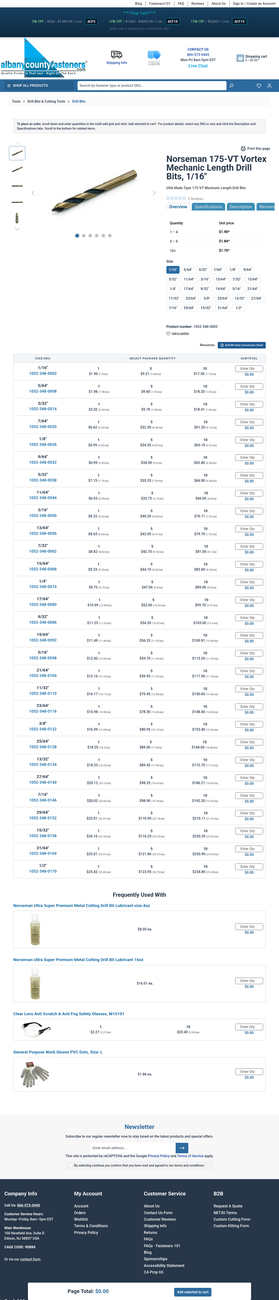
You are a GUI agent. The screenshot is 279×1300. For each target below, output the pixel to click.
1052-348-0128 (42, 747)
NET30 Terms (225, 1213)
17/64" (189, 289)
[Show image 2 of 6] (83, 235)
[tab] (241, 207)
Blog (138, 4)
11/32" (174, 298)
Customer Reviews (160, 1219)
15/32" (206, 308)
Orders (80, 1213)
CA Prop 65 (153, 1272)
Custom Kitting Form (231, 1226)
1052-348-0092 (42, 640)
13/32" (239, 298)
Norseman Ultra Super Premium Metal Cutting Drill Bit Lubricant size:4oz (81, 905)
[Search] (231, 85)
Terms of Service (190, 1156)
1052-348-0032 (42, 462)
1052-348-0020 (42, 426)
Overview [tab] (178, 206)
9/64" (247, 270)
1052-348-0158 (42, 835)
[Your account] (269, 85)
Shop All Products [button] (27, 85)
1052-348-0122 (42, 729)
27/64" (256, 298)
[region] (83, 193)
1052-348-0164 (42, 853)
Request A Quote (228, 1206)
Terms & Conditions (91, 1226)
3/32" (203, 270)
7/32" (237, 279)
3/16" (205, 279)
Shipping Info (155, 1226)
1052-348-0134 (42, 764)
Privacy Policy (159, 1156)
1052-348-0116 (42, 711)
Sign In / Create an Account (254, 4)
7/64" (218, 270)
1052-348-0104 (42, 675)
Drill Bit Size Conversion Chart (241, 345)
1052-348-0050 (42, 515)
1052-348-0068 (42, 569)
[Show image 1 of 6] (77, 235)
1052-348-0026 (42, 444)
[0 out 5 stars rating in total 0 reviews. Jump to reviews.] (184, 198)
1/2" (238, 308)
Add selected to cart (192, 1292)
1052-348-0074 (42, 586)
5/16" (236, 289)
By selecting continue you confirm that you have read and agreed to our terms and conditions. (139, 1165)
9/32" (205, 289)
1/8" (233, 270)
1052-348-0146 (42, 800)
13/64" (221, 279)
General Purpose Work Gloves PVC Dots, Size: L (58, 1052)
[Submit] (182, 1148)
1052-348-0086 (42, 622)
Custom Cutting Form (232, 1219)
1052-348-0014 (42, 409)
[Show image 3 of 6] (90, 235)
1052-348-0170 (42, 871)
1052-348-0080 (42, 604)
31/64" (223, 308)
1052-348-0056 (42, 533)
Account (81, 1206)
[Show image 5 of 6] (103, 235)
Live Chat (198, 65)
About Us (218, 4)
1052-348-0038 (42, 480)
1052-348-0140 (42, 782)
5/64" (188, 270)
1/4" (173, 289)
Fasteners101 (160, 4)
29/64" (189, 308)
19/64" (221, 289)
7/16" (173, 308)
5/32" (173, 279)
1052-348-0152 (42, 818)
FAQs (148, 1239)
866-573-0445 (198, 55)
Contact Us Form (158, 1213)
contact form (30, 1259)
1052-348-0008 (42, 391)
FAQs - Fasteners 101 (162, 1246)
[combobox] (152, 85)
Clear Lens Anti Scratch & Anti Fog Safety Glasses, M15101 (68, 1013)
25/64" (223, 298)
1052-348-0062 (42, 551)
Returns (150, 1232)
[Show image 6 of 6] (110, 235)
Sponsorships (155, 1259)
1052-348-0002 (42, 373)
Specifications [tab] (208, 206)
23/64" (191, 298)
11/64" (189, 279)
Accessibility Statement (164, 1265)
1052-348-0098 (42, 658)
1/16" (173, 270)
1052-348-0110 (42, 693)
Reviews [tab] (267, 206)
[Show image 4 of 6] (97, 235)
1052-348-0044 (42, 497)
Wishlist (81, 1219)
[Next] (154, 193)
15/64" (253, 279)
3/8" (207, 298)
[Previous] (33, 193)
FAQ (181, 4)
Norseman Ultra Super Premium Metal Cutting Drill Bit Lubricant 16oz (78, 959)
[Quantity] (249, 368)
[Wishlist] (259, 85)
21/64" (252, 289)
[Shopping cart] (252, 58)
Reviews (197, 4)
